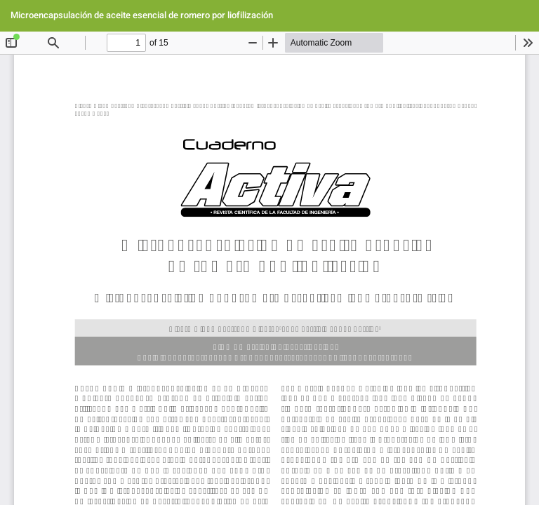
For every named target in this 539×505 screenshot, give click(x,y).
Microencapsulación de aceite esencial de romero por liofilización (142, 15)
